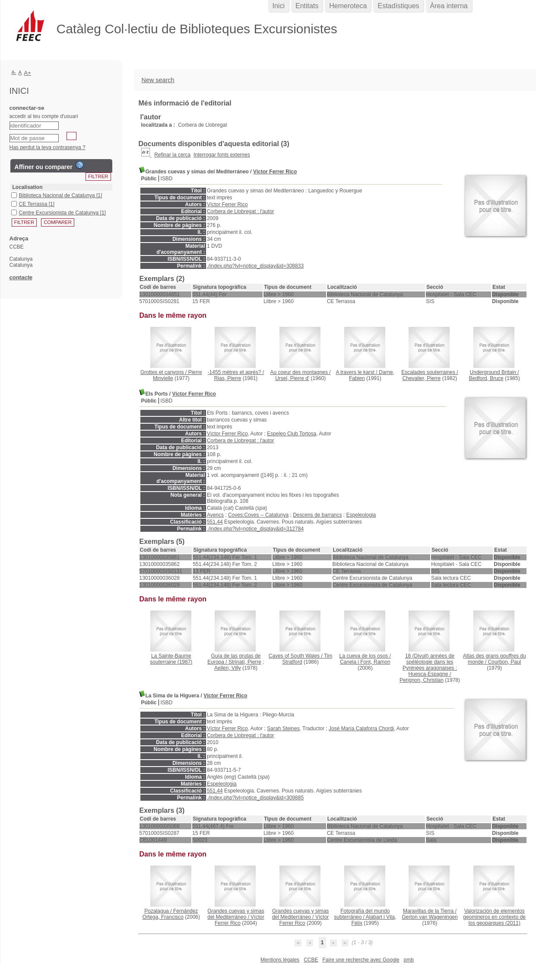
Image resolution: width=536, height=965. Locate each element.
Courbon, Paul (504, 662)
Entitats (306, 6)
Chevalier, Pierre (422, 378)
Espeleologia (361, 515)
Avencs (215, 515)
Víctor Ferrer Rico (275, 172)
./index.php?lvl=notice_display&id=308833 (255, 266)
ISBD (167, 179)
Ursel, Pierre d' (292, 378)
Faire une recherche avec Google (360, 960)
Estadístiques (398, 6)
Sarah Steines (283, 728)
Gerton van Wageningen (430, 917)
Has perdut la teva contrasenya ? (48, 147)
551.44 (215, 522)
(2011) (494, 917)
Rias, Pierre (227, 378)
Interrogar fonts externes (221, 155)
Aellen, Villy (227, 668)
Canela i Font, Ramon (365, 662)
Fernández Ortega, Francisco (170, 914)
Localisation (28, 187)
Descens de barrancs (317, 515)
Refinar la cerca (172, 155)
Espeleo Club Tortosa (291, 434)
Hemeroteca (348, 6)
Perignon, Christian (422, 680)
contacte (21, 277)
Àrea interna (449, 6)
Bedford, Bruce (486, 378)
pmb (409, 960)
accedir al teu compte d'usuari (44, 116)
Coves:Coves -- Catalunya (258, 515)
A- (14, 72)
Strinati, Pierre (244, 662)
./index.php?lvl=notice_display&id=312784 (255, 529)
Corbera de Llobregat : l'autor (240, 211)
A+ (27, 73)
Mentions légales (279, 960)
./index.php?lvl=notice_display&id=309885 (255, 798)
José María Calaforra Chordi (361, 728)
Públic (149, 179)
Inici (279, 6)
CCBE (311, 960)
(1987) (171, 659)
